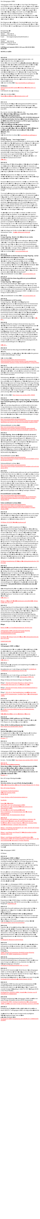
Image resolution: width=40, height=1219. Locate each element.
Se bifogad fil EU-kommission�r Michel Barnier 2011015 (16, 979)
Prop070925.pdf (12, 903)
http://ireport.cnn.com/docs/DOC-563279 (12, 726)
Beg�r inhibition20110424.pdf (21, 232)
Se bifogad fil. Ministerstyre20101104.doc (12, 939)
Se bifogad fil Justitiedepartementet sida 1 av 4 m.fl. (14, 965)
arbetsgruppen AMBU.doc (27, 677)
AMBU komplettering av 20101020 (18, 954)
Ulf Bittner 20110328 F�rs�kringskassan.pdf (13, 522)
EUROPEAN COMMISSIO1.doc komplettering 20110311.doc (18, 669)
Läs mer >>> (4, 738)
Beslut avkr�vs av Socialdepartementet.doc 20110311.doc (16, 627)
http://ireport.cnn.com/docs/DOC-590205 (24, 395)
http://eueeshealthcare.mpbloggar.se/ (25, 83)
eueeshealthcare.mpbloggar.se (29, 135)
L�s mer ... (4, 159)
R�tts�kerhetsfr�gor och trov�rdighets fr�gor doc (15, 714)
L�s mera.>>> (5, 597)
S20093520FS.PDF (6, 641)
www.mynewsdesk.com (21, 251)
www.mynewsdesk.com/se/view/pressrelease (13, 922)
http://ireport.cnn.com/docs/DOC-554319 (27, 760)
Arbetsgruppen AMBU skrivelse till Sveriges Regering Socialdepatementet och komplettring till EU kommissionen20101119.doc (15, 632)
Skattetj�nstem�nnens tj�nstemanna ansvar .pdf (14, 96)
